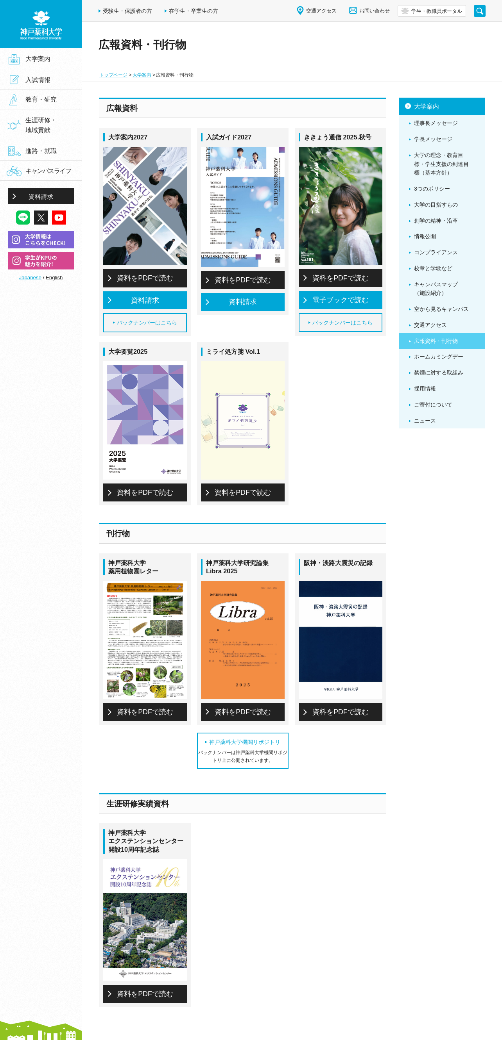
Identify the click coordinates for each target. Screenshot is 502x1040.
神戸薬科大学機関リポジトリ (244, 742)
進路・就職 (41, 150)
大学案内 (142, 75)
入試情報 (37, 79)
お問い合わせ (374, 11)
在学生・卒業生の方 (193, 11)
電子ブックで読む (340, 300)
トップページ (113, 75)
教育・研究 (41, 99)
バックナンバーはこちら (147, 322)
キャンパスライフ (48, 171)
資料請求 (145, 300)
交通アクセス (321, 11)
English (54, 277)
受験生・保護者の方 (127, 11)
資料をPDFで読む (145, 278)
